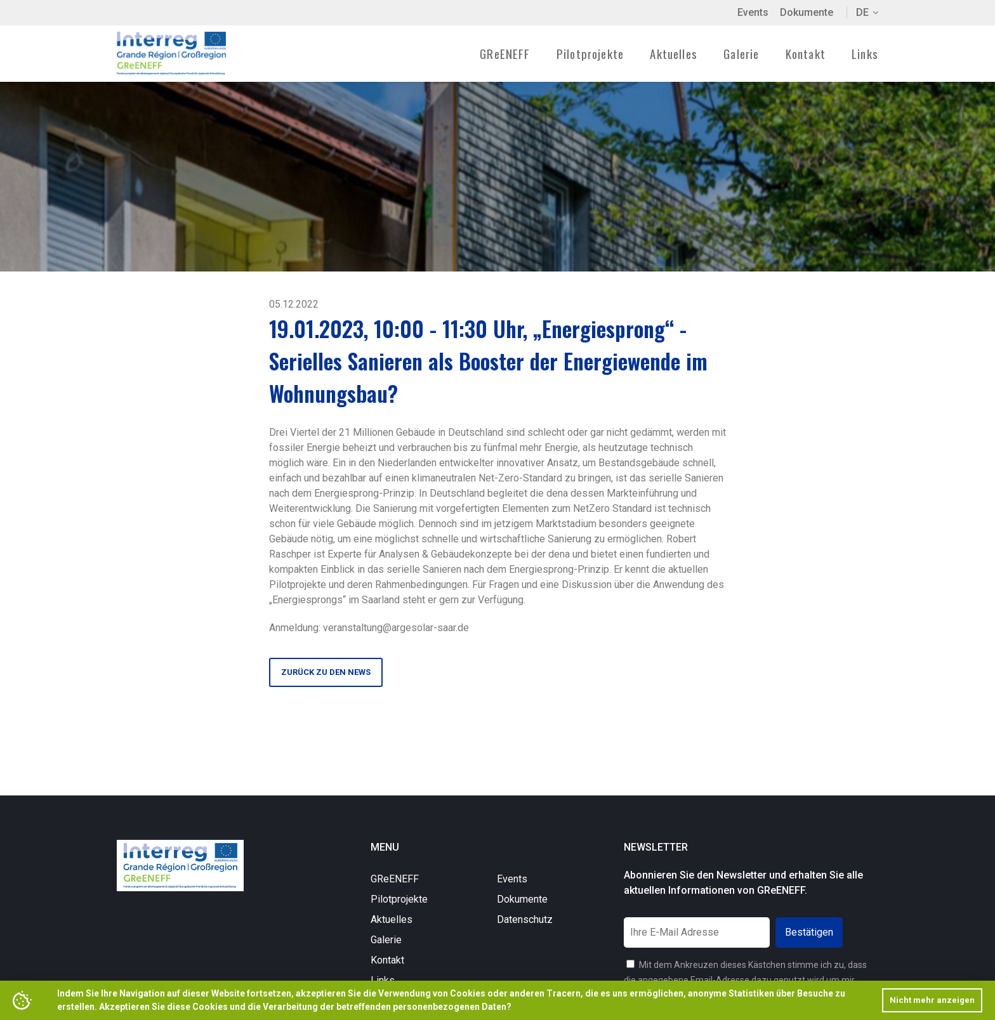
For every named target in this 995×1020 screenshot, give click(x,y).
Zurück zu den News (326, 672)
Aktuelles (673, 53)
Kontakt (806, 53)
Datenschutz (525, 919)
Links (865, 53)
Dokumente (806, 12)
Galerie (741, 53)
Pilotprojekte (399, 899)
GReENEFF (395, 879)
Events (752, 12)
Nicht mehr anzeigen (932, 1000)
